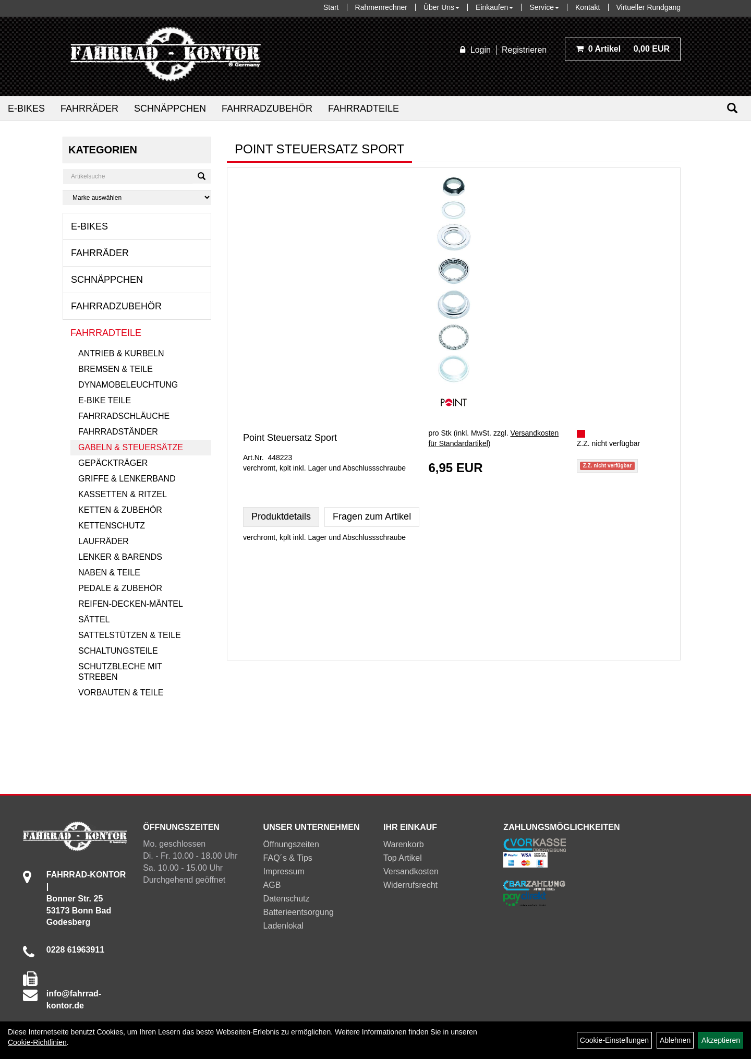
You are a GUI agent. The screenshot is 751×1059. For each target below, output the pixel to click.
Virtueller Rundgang (648, 7)
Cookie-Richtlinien (37, 1042)
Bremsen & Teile (115, 369)
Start (331, 7)
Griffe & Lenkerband (127, 478)
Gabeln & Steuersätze (130, 447)
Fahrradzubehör (267, 108)
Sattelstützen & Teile (129, 635)
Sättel (94, 619)
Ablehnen (675, 1040)
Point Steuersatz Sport (290, 437)
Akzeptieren (720, 1040)
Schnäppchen (170, 108)
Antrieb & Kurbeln (121, 353)
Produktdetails (281, 516)
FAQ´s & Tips (287, 857)
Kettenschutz (111, 525)
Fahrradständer (118, 431)
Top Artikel (402, 857)
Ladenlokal (283, 925)
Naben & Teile (109, 572)
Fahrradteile (363, 108)
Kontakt (587, 7)
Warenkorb (403, 844)
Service (544, 7)
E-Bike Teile (104, 400)
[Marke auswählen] (137, 197)
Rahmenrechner (381, 7)
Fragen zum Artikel (372, 516)
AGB (272, 885)
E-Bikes (26, 108)
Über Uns (441, 7)
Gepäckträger (113, 463)
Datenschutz (286, 898)
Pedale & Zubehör (120, 588)
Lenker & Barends (120, 556)
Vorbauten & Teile (120, 692)
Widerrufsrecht (410, 885)
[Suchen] (732, 108)
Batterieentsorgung (298, 912)
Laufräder (103, 541)
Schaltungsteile (118, 650)
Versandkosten (411, 871)
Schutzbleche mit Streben (120, 671)
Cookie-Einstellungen (614, 1040)
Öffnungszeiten (291, 844)
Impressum (284, 871)
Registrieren (524, 49)
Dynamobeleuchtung (128, 384)
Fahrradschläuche (123, 416)
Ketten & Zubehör (120, 510)
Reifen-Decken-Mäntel (130, 603)
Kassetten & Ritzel (122, 494)
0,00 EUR (623, 48)
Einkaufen (494, 7)
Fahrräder (89, 108)
